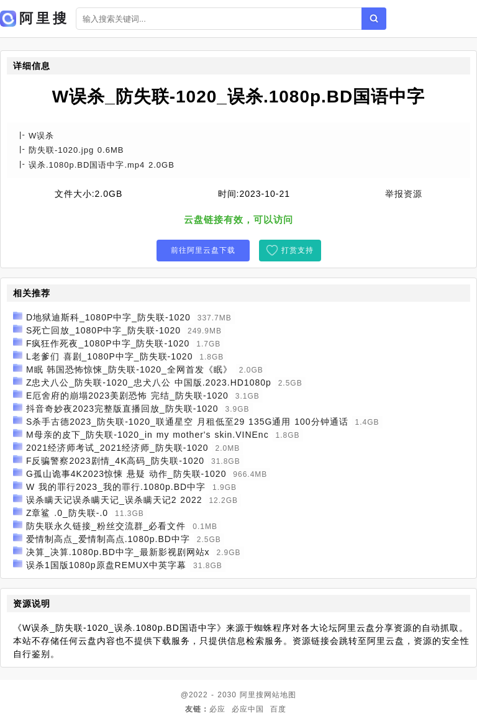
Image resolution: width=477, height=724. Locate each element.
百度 (278, 709)
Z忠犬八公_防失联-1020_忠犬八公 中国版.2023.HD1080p (148, 382)
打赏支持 (297, 250)
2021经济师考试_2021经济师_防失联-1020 (117, 448)
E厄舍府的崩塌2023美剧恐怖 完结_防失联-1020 (127, 395)
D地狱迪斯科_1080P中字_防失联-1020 (108, 317)
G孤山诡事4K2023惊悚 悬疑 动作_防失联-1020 (126, 474)
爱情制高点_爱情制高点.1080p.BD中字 (108, 539)
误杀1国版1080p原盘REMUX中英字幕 (106, 565)
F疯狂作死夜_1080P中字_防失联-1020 (107, 343)
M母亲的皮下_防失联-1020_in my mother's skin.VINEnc (147, 435)
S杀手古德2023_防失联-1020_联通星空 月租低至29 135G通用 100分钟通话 (187, 422)
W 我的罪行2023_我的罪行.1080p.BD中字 (116, 487)
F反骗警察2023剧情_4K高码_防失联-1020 (115, 461)
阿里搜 (252, 694)
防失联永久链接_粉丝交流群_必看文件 (106, 526)
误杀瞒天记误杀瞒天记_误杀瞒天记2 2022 (114, 500)
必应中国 (248, 709)
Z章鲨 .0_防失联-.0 (67, 513)
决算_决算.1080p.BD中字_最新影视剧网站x (118, 552)
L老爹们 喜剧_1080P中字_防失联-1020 (109, 356)
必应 (217, 709)
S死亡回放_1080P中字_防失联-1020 (103, 330)
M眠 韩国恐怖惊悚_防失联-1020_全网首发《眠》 (129, 369)
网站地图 (280, 694)
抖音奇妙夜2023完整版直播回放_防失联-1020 (122, 409)
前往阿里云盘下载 (203, 250)
